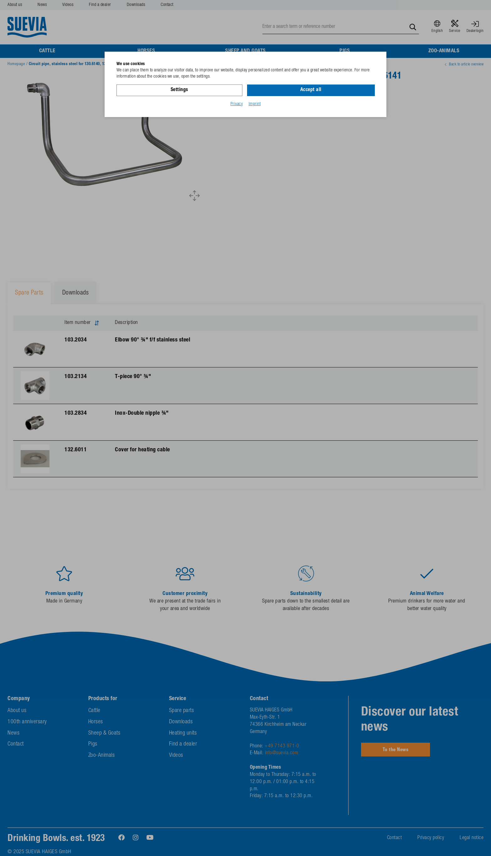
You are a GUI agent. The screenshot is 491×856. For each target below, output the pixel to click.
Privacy (236, 104)
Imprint (255, 104)
